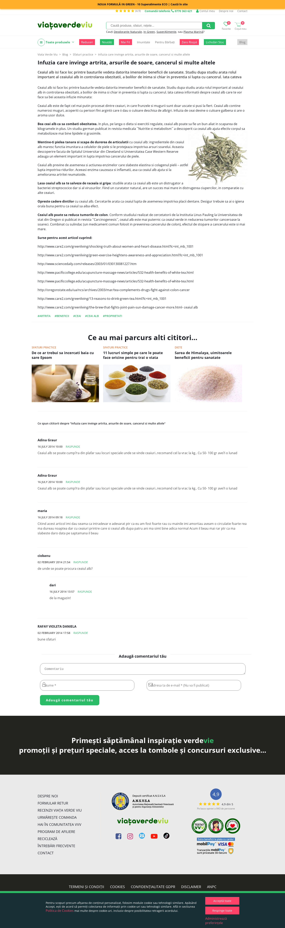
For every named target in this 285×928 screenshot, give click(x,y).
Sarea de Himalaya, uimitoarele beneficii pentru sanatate (203, 355)
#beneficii (62, 316)
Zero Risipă (189, 42)
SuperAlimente (166, 32)
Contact (242, 11)
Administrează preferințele (216, 920)
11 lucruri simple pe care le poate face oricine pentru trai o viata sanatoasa (133, 355)
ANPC (211, 888)
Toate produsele (56, 42)
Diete (178, 347)
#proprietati (112, 316)
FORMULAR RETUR (53, 804)
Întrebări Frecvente (56, 847)
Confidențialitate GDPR (153, 888)
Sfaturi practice (44, 347)
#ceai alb (92, 316)
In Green (149, 32)
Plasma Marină (193, 32)
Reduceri (87, 42)
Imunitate (143, 42)
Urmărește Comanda (57, 819)
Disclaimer (191, 888)
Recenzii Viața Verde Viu (60, 811)
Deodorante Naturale (128, 32)
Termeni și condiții (86, 888)
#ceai (77, 316)
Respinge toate (222, 910)
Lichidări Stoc (215, 42)
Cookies (117, 888)
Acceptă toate (222, 901)
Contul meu (205, 11)
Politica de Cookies (60, 910)
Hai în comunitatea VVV (59, 826)
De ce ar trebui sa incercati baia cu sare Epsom (63, 355)
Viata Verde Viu (48, 54)
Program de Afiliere (56, 833)
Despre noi (226, 11)
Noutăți (107, 42)
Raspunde (73, 446)
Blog (242, 42)
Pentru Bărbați (165, 42)
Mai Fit (125, 42)
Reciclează (47, 840)
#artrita (44, 316)
